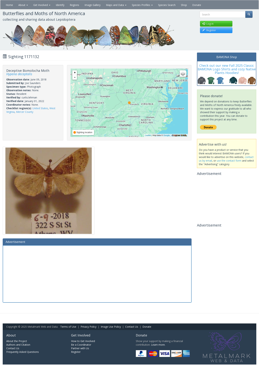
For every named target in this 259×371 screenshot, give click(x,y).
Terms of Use (68, 326)
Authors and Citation (18, 344)
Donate (196, 5)
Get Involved (41, 5)
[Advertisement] (97, 273)
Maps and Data (116, 5)
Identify (60, 5)
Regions (74, 5)
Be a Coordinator (81, 344)
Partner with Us (80, 348)
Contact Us (131, 326)
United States (40, 108)
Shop (184, 5)
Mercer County (24, 112)
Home (9, 5)
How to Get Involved (83, 341)
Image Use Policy (111, 326)
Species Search (167, 5)
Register (76, 352)
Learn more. (158, 344)
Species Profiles (142, 5)
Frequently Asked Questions (22, 352)
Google (166, 135)
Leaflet (148, 135)
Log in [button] (207, 23)
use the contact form (229, 160)
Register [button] (209, 30)
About (23, 5)
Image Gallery (93, 5)
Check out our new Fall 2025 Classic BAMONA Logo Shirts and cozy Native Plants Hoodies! (227, 69)
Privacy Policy (88, 326)
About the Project (16, 341)
